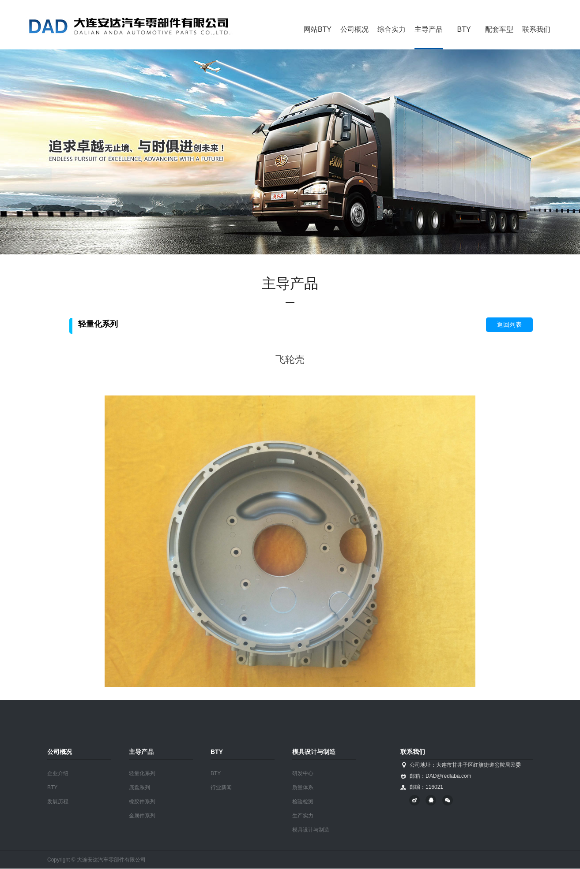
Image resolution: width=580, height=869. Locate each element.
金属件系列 (142, 816)
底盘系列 (139, 787)
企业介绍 (57, 773)
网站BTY (317, 29)
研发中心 (302, 773)
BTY (464, 29)
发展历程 (57, 801)
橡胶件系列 (142, 801)
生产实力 (302, 816)
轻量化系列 (142, 773)
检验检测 (302, 801)
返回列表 (509, 324)
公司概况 (354, 29)
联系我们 (536, 29)
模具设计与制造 (310, 830)
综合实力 (391, 29)
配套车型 (499, 29)
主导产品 (428, 29)
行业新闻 (221, 787)
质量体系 (302, 787)
